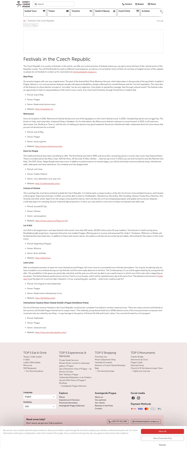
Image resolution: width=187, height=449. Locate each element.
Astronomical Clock (139, 359)
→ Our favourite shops (104, 371)
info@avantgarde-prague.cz (84, 72)
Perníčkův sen (101, 357)
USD (27, 406)
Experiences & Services (69, 400)
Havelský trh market (103, 362)
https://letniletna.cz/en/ (45, 298)
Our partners (100, 400)
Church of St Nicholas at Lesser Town (147, 368)
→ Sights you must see (140, 371)
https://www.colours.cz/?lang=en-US (51, 221)
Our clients (100, 403)
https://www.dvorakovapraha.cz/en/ (50, 332)
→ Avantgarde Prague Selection (72, 386)
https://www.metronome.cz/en (48, 146)
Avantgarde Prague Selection (72, 406)
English (28, 397)
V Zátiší (26, 359)
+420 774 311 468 (118, 421)
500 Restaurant (29, 368)
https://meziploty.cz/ (44, 109)
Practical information (68, 403)
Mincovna (27, 365)
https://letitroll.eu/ (43, 258)
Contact (98, 408)
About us (99, 397)
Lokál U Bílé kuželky (31, 362)
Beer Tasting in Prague (68, 374)
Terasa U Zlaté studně (32, 357)
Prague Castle (137, 362)
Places (62, 397)
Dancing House (137, 365)
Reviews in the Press (104, 406)
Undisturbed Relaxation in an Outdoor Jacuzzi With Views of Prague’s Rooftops (75, 380)
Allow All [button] (162, 438)
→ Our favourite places (33, 371)
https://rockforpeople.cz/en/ (47, 183)
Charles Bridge (137, 357)
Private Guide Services (68, 360)
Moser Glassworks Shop (105, 359)
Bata (97, 368)
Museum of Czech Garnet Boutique (110, 365)
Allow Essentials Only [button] (162, 445)
